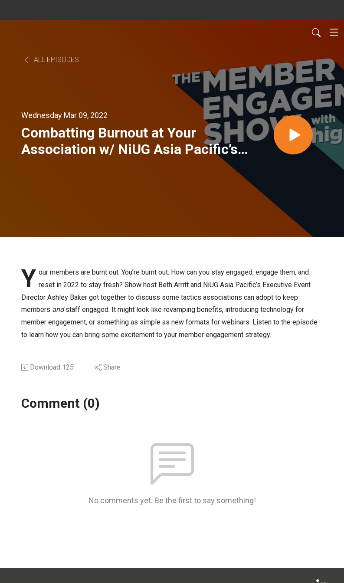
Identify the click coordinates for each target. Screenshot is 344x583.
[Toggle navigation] (334, 32)
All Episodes (51, 60)
